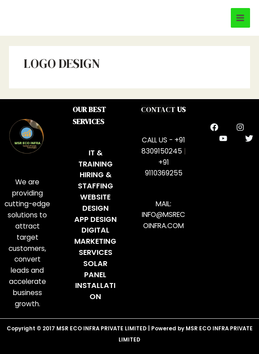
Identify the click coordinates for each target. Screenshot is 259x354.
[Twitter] (249, 138)
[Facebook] (214, 127)
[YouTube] (223, 138)
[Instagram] (240, 127)
